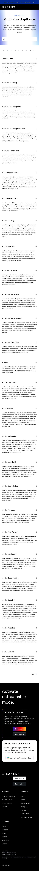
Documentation (25, 803)
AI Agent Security (7, 799)
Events (23, 799)
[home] (8, 7)
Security (23, 810)
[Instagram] (3, 865)
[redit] (9, 865)
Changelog (24, 806)
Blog (22, 796)
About (4, 826)
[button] (36, 7)
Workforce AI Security (9, 796)
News (4, 833)
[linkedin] (6, 865)
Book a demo (19, 729)
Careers (4, 836)
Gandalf (4, 806)
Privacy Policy (25, 814)
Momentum (5, 840)
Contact (4, 844)
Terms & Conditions (27, 817)
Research (5, 829)
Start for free (19, 734)
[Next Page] (34, 674)
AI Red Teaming (7, 803)
